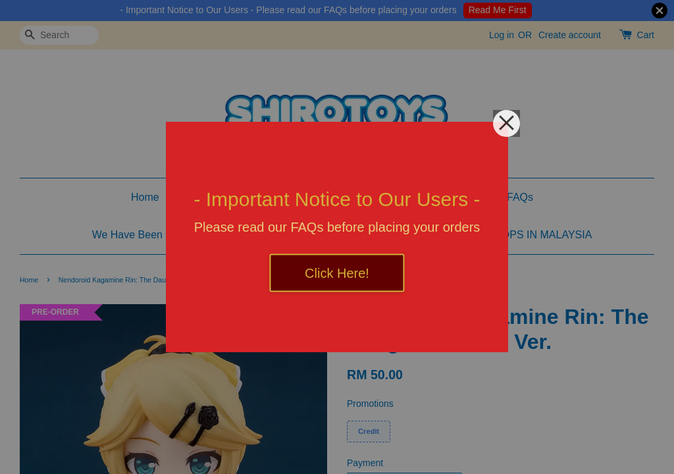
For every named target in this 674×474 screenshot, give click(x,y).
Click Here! (337, 273)
